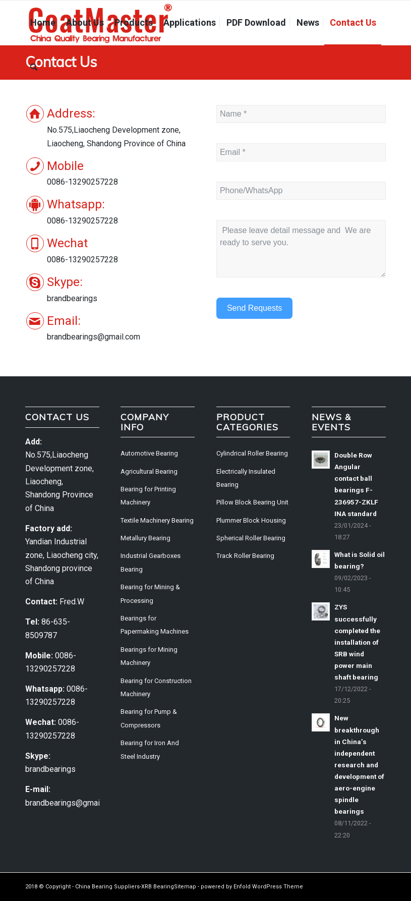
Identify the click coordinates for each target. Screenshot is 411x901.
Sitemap (185, 886)
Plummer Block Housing (251, 520)
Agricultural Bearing (149, 471)
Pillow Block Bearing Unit (252, 502)
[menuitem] (43, 23)
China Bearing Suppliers (107, 886)
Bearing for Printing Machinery (148, 495)
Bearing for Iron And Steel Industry (150, 749)
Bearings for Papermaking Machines (155, 624)
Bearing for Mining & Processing (150, 593)
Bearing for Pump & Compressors (149, 718)
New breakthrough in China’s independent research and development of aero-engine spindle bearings (359, 764)
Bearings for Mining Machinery (149, 656)
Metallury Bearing (145, 538)
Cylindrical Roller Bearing (252, 453)
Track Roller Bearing (245, 555)
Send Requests (254, 308)
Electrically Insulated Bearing (245, 478)
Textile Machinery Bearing (157, 520)
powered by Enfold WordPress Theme (252, 886)
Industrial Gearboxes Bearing (151, 562)
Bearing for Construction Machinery (156, 687)
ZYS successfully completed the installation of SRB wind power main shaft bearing (357, 642)
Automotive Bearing (149, 453)
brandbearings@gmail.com (72, 803)
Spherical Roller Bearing (250, 538)
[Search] (33, 67)
